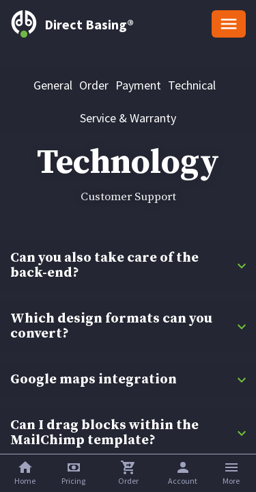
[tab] (52, 84)
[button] (73, 473)
